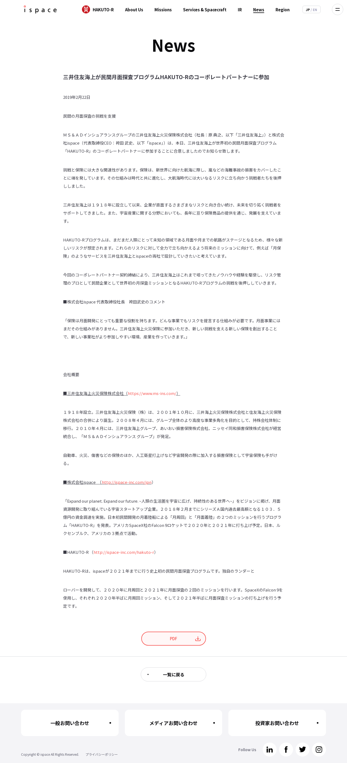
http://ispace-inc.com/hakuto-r (124, 552)
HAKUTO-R (103, 9)
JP (308, 9)
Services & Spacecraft (204, 9)
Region (283, 9)
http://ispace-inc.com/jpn (127, 482)
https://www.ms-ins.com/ (152, 393)
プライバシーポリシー (101, 754)
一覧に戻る (173, 674)
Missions (163, 9)
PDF (173, 638)
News (258, 9)
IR (240, 9)
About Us (134, 9)
